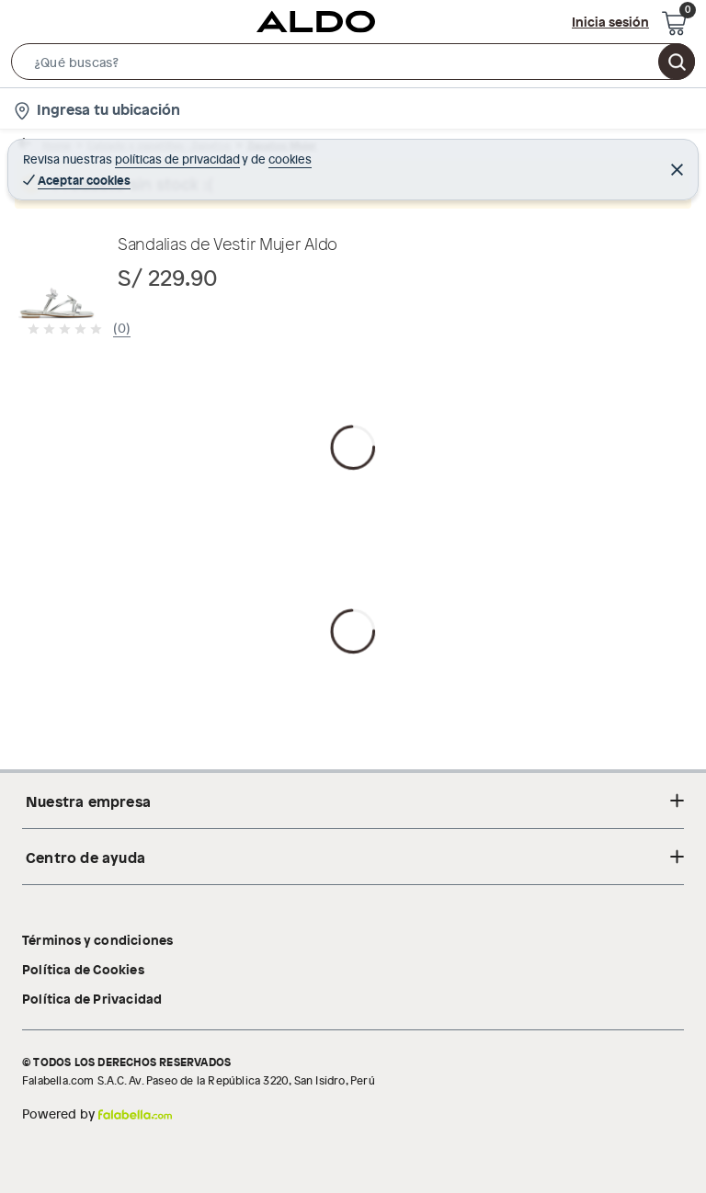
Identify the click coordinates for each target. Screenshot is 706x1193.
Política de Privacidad (92, 998)
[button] (353, 65)
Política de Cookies (83, 969)
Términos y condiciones (97, 939)
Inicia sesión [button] (610, 21)
